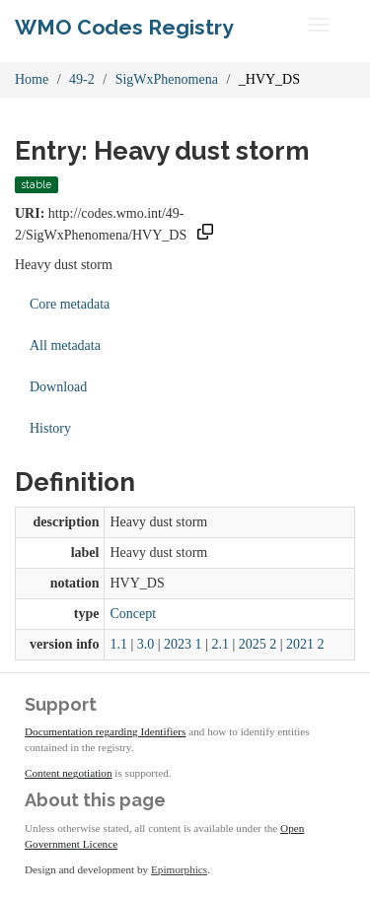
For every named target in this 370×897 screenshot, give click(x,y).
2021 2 (305, 644)
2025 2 (258, 644)
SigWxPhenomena (166, 79)
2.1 (220, 644)
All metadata (65, 345)
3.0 (146, 644)
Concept (133, 613)
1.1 (118, 644)
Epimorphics (179, 869)
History (50, 428)
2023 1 (183, 644)
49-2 (82, 79)
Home (31, 79)
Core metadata (70, 304)
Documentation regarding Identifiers (105, 731)
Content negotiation (68, 773)
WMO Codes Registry (124, 27)
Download (58, 387)
